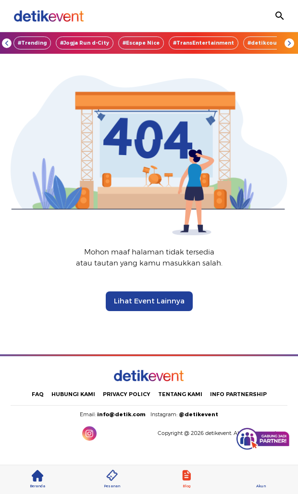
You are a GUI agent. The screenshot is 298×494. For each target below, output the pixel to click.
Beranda (37, 479)
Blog (186, 479)
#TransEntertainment (203, 43)
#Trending (32, 43)
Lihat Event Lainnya (149, 301)
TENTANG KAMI (180, 394)
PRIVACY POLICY (126, 394)
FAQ (38, 394)
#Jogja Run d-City (84, 43)
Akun (261, 479)
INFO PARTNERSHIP (238, 394)
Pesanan (112, 479)
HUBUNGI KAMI (73, 394)
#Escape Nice (141, 43)
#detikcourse (267, 43)
